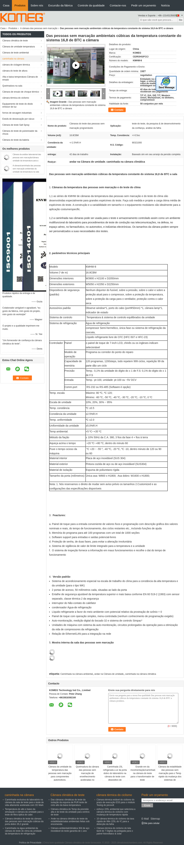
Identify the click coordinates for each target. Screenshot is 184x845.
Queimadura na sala (12, 85)
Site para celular (150, 823)
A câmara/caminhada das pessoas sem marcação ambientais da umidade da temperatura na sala (27, 169)
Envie (147, 805)
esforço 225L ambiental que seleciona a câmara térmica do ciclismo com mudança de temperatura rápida (116, 812)
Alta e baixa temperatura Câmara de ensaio (20, 78)
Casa (6, 5)
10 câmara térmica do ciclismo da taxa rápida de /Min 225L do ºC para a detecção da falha (115, 821)
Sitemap (155, 818)
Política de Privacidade (30, 842)
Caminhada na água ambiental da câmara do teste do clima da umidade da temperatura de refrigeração (23, 831)
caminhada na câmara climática (140, 674)
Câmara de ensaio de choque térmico (20, 92)
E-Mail (145, 818)
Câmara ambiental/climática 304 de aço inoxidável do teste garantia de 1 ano (70, 829)
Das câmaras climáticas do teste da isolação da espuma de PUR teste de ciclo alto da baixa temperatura (69, 802)
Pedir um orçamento (143, 5)
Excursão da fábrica (60, 5)
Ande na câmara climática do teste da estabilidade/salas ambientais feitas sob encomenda (70, 821)
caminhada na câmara (13, 58)
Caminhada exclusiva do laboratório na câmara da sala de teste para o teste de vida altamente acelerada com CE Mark (24, 802)
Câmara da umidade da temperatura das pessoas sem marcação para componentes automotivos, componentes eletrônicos (60, 776)
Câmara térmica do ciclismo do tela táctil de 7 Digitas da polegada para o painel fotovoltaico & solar (115, 831)
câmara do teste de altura (14, 71)
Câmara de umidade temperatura (18, 46)
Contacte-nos (118, 5)
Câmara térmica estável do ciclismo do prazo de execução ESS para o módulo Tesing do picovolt (116, 802)
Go (180, 19)
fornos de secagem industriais (17, 113)
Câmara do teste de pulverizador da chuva (19, 132)
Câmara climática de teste (15, 40)
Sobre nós (37, 5)
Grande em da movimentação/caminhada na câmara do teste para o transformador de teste (142, 773)
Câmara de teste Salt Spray (15, 125)
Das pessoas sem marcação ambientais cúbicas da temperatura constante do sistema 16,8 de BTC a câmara (78, 105)
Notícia (165, 5)
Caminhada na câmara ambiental (76, 674)
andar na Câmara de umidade (109, 674)
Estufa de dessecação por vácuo (18, 119)
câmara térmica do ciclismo (15, 98)
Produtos (19, 5)
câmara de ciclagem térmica (16, 64)
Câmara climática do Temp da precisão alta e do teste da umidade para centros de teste (70, 812)
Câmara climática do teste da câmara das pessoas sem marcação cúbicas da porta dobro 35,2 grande (24, 821)
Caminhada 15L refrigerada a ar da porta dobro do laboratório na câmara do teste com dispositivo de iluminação (115, 774)
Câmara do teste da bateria (15, 140)
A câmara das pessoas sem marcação (38, 28)
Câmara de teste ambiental (15, 52)
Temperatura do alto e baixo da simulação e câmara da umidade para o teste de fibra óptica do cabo (24, 812)
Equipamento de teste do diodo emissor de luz (17, 105)
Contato (118, 109)
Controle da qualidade (91, 5)
